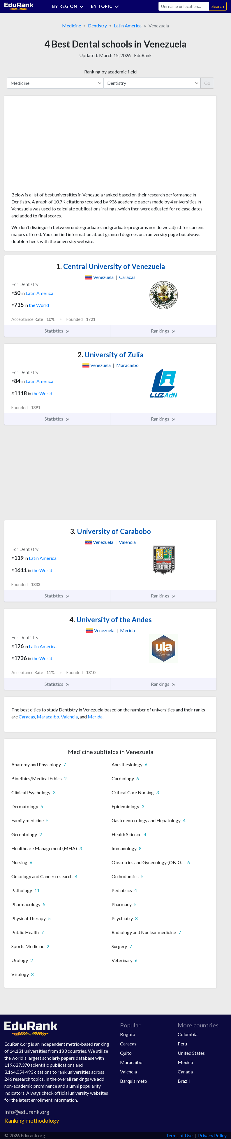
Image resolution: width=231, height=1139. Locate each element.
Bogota (127, 1034)
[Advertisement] (55, 146)
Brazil (184, 1081)
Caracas (27, 716)
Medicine (71, 25)
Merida (95, 716)
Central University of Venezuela (110, 266)
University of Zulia (110, 354)
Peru (182, 1043)
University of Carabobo (110, 531)
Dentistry (97, 25)
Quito (126, 1053)
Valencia (69, 716)
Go (207, 83)
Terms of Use (179, 1135)
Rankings (163, 331)
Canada (185, 1071)
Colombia (188, 1034)
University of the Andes (110, 619)
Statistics (57, 331)
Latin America (128, 25)
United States (191, 1053)
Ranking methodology (31, 1120)
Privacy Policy (212, 1135)
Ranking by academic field (110, 71)
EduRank (143, 55)
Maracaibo (48, 716)
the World (39, 305)
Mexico (185, 1062)
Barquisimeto (133, 1081)
